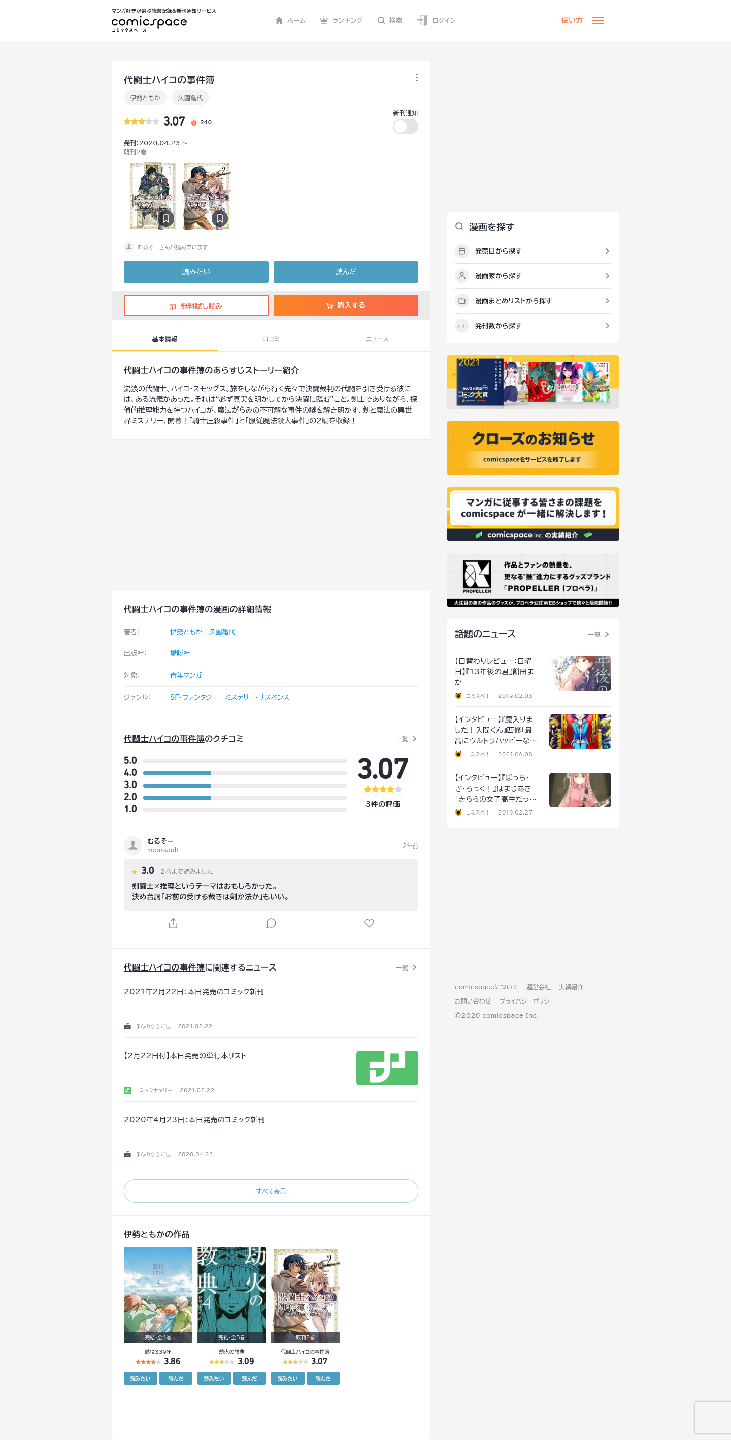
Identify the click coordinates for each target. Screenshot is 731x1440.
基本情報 (164, 339)
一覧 (401, 739)
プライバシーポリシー (527, 1001)
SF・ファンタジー (194, 697)
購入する (346, 305)
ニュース (377, 339)
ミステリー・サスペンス (257, 697)
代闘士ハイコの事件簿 (164, 370)
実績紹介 (571, 987)
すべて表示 (271, 1191)
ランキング (341, 20)
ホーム (290, 20)
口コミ (271, 339)
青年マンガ (186, 675)
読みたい (196, 271)
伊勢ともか (145, 98)
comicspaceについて (486, 987)
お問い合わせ (473, 1001)
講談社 (180, 653)
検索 (390, 20)
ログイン (436, 20)
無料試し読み (196, 306)
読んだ (346, 271)
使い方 (572, 20)
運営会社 (538, 987)
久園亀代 (190, 98)
